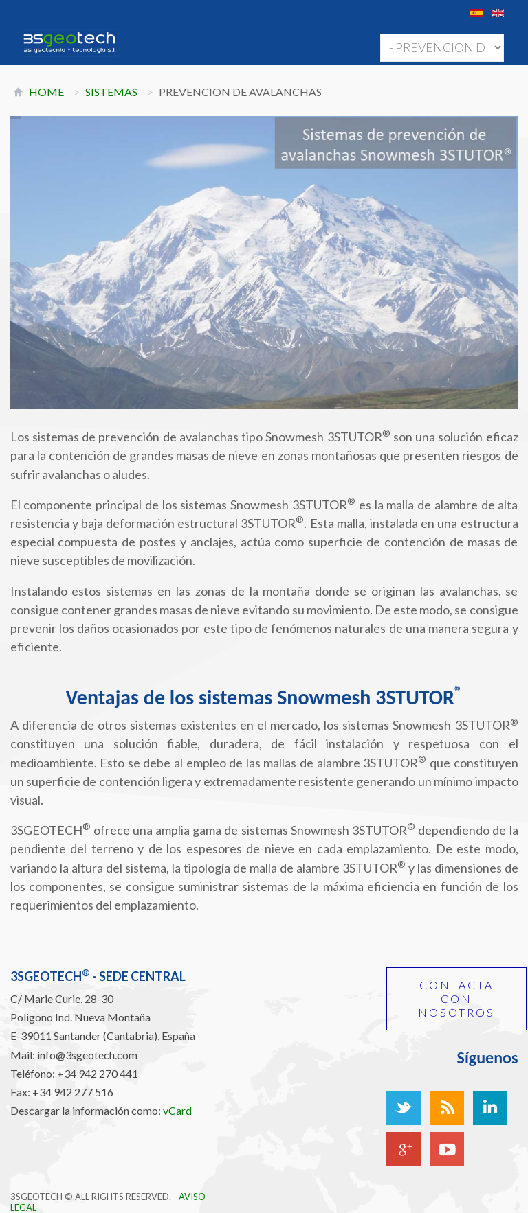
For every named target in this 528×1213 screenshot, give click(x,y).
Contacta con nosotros (456, 998)
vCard (177, 1110)
